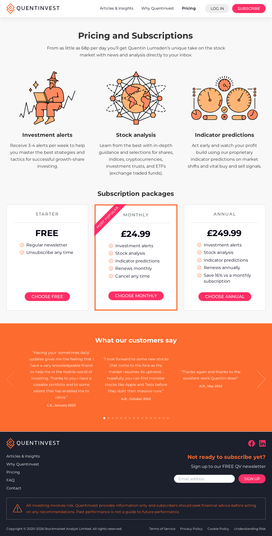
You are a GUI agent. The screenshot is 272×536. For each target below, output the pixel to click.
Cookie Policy (218, 529)
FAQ (10, 480)
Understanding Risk (250, 529)
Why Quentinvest (22, 464)
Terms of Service (162, 529)
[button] (10, 379)
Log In (217, 8)
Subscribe (249, 8)
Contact (13, 488)
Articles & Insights (23, 456)
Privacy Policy (191, 529)
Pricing (13, 472)
